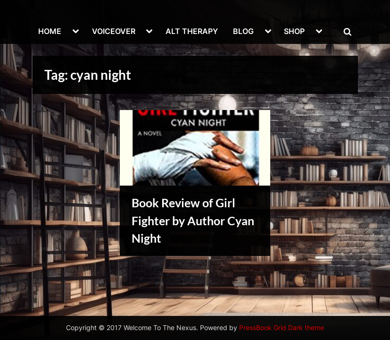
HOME (49, 31)
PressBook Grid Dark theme (281, 328)
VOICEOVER (113, 31)
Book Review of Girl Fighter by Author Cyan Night (193, 220)
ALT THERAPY (192, 31)
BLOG (243, 31)
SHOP (294, 31)
